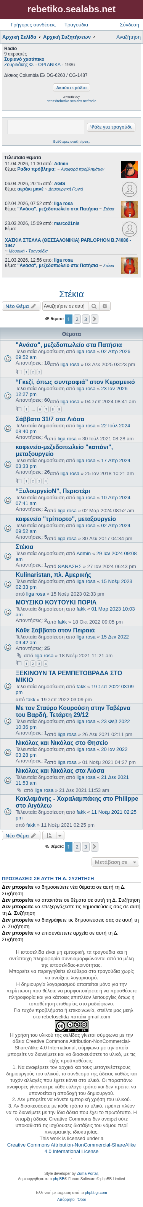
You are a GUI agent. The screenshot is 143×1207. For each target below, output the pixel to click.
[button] (94, 319)
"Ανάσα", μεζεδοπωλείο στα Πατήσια (69, 345)
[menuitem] (65, 1199)
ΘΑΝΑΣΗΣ (70, 566)
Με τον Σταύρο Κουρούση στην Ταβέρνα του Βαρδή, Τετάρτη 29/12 (73, 711)
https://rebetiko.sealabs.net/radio (71, 101)
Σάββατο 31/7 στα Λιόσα (50, 419)
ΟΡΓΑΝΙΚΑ (49, 64)
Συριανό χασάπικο (24, 59)
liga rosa (63, 203)
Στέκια (71, 294)
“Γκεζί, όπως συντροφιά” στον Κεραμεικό (75, 382)
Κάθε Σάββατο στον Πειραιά (55, 630)
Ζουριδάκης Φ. (19, 64)
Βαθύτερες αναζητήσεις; (71, 141)
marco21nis (67, 223)
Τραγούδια (76, 25)
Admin (61, 163)
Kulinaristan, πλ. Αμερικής (53, 575)
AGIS (59, 183)
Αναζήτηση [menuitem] (128, 37)
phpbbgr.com (96, 1193)
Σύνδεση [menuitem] (129, 25)
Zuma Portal (87, 1173)
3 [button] (85, 319)
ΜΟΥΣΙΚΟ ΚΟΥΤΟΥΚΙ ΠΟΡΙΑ (56, 602)
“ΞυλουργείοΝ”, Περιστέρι (53, 491)
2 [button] (77, 319)
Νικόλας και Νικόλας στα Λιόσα (60, 770)
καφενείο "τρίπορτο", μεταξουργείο (66, 519)
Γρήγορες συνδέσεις (33, 25)
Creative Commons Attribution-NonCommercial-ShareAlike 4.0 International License (71, 1148)
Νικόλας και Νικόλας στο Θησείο (62, 743)
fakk (81, 609)
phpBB (58, 1179)
